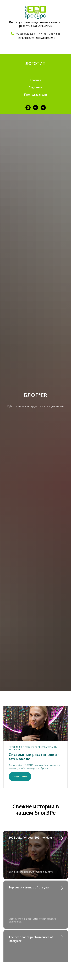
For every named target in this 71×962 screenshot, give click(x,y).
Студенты (35, 87)
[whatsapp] (28, 107)
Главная (35, 80)
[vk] (35, 107)
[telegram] (43, 107)
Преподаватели (35, 94)
